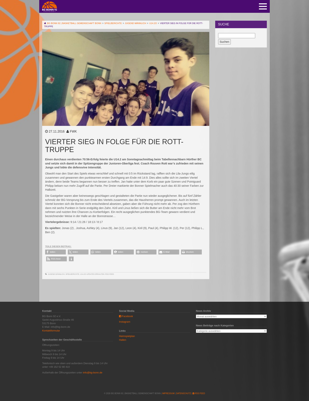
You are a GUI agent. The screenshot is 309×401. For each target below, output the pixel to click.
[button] (55, 252)
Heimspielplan (127, 336)
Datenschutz (183, 393)
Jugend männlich (56, 274)
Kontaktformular (51, 330)
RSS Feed (109, 274)
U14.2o (83, 274)
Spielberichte (72, 274)
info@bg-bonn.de (92, 372)
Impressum (168, 393)
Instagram (124, 321)
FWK (73, 131)
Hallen (122, 339)
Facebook (126, 316)
